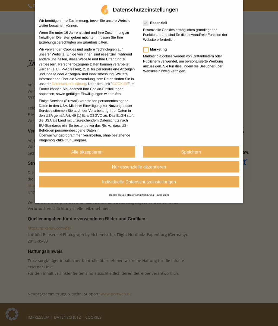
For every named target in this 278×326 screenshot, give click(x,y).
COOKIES (120, 77)
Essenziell (157, 16)
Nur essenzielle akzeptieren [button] (139, 159)
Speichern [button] (191, 145)
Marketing (157, 42)
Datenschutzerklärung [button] (141, 188)
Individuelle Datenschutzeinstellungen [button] (139, 174)
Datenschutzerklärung (69, 77)
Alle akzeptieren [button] (87, 145)
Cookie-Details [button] (117, 188)
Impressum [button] (162, 188)
